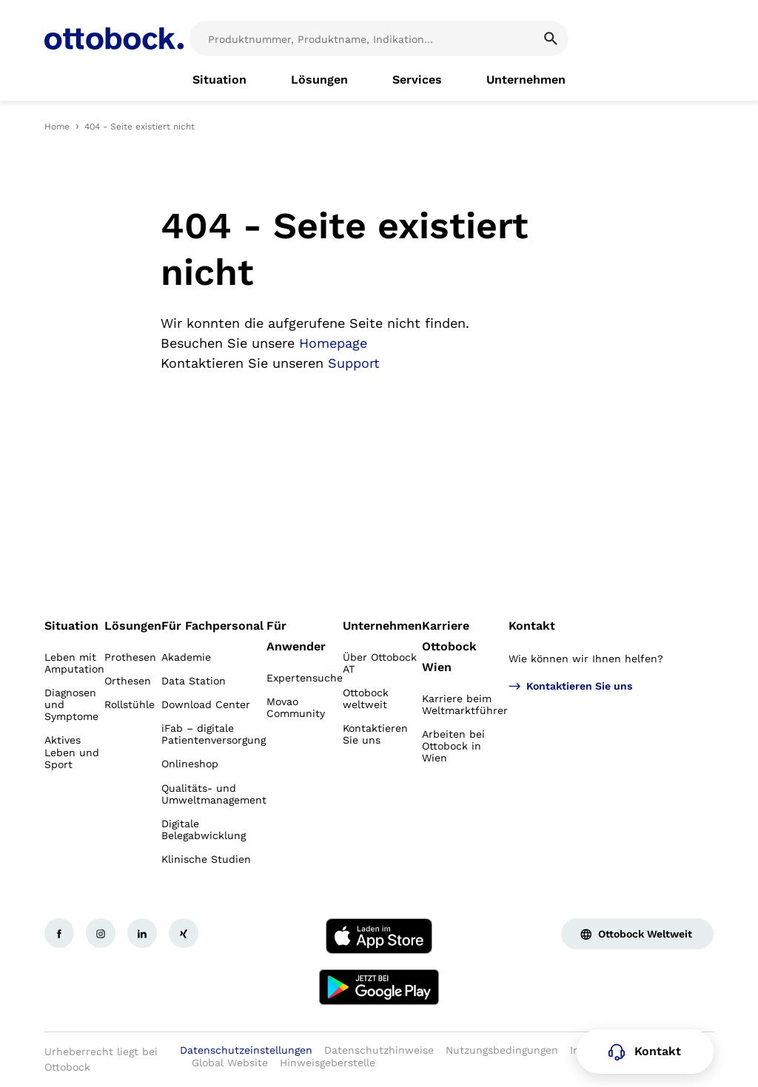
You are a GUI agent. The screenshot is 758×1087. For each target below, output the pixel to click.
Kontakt (532, 626)
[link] (219, 80)
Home (57, 126)
